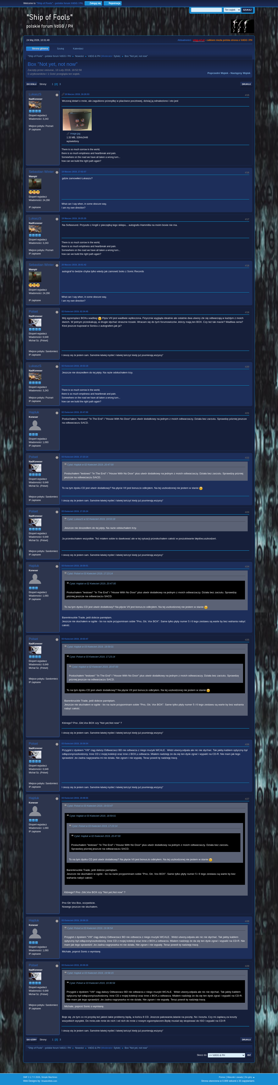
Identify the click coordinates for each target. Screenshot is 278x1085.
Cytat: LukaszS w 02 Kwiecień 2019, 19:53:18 (91, 519)
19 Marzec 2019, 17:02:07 (74, 171)
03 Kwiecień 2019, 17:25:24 (75, 511)
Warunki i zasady (235, 1077)
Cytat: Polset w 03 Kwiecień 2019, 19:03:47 (90, 805)
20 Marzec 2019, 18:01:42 (74, 265)
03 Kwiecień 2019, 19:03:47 (75, 639)
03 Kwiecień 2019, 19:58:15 (75, 920)
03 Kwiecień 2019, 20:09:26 (75, 965)
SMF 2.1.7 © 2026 (31, 1077)
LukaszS (35, 94)
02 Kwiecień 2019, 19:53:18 (75, 366)
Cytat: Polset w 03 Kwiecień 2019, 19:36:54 (90, 928)
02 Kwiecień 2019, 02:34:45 (75, 311)
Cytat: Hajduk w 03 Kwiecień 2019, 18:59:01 (90, 646)
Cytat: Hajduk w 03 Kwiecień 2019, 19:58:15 (90, 973)
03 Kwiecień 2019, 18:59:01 (75, 566)
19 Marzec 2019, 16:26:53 (77, 94)
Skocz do (201, 1055)
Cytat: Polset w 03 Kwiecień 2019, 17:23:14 (90, 573)
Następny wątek (240, 73)
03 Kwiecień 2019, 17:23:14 (75, 457)
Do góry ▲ (250, 1077)
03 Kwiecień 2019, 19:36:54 (75, 743)
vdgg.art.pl (199, 40)
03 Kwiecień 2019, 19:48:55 (75, 798)
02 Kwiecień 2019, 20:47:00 (75, 412)
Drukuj (246, 84)
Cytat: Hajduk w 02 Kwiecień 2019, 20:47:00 (90, 464)
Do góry (32, 1039)
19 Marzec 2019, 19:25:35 (74, 218)
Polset (33, 311)
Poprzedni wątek (218, 73)
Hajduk (34, 412)
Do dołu (31, 84)
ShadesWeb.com (49, 1081)
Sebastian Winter (41, 172)
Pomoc (222, 1077)
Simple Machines (49, 1077)
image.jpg (73, 133)
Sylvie (117, 56)
